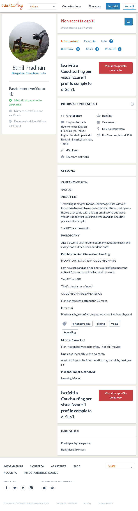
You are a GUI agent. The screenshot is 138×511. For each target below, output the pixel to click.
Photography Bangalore (76, 443)
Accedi (129, 6)
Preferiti (113, 49)
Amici (92, 49)
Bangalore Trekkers (73, 449)
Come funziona (71, 6)
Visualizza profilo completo (115, 68)
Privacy (87, 503)
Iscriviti (113, 6)
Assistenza (58, 466)
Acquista (10, 472)
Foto (107, 41)
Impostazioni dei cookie (41, 472)
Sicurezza (95, 6)
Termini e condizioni (67, 503)
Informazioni (69, 41)
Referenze (70, 49)
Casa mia (89, 41)
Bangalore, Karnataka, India (29, 73)
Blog (77, 466)
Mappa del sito (105, 503)
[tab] (69, 41)
